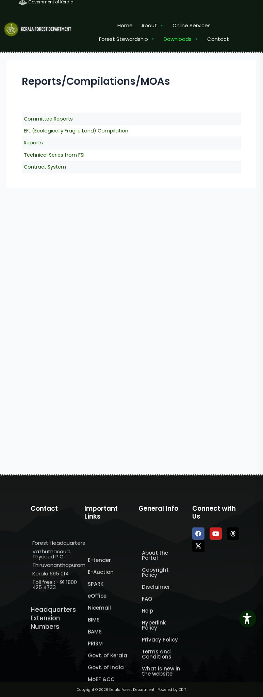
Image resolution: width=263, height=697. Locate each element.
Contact (218, 39)
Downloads (181, 39)
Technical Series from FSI (54, 155)
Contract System (45, 166)
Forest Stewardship (127, 39)
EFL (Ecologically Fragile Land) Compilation (76, 130)
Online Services (191, 25)
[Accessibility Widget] (247, 618)
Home (125, 25)
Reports (33, 142)
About (152, 25)
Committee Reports (48, 118)
